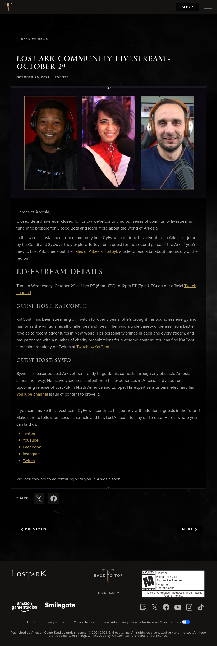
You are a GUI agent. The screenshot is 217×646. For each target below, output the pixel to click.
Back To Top (108, 576)
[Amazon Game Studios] (24, 607)
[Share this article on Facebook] (53, 498)
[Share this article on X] (39, 498)
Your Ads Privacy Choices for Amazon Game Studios (146, 622)
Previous (34, 529)
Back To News (32, 39)
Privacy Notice (54, 622)
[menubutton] (208, 6)
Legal (31, 622)
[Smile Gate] (60, 607)
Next (189, 529)
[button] (108, 143)
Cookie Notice (84, 622)
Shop (187, 7)
